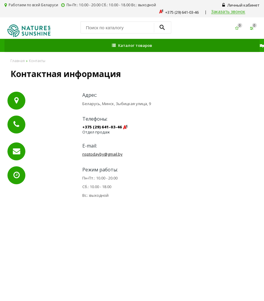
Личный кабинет (241, 5)
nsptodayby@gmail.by (102, 154)
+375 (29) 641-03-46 (102, 127)
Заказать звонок (228, 12)
